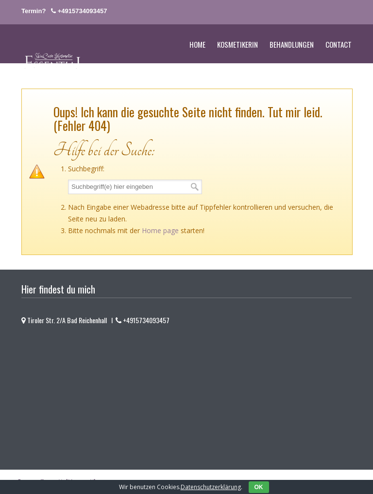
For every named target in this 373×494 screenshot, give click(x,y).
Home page (160, 230)
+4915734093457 (82, 11)
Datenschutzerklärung (211, 487)
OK (258, 487)
